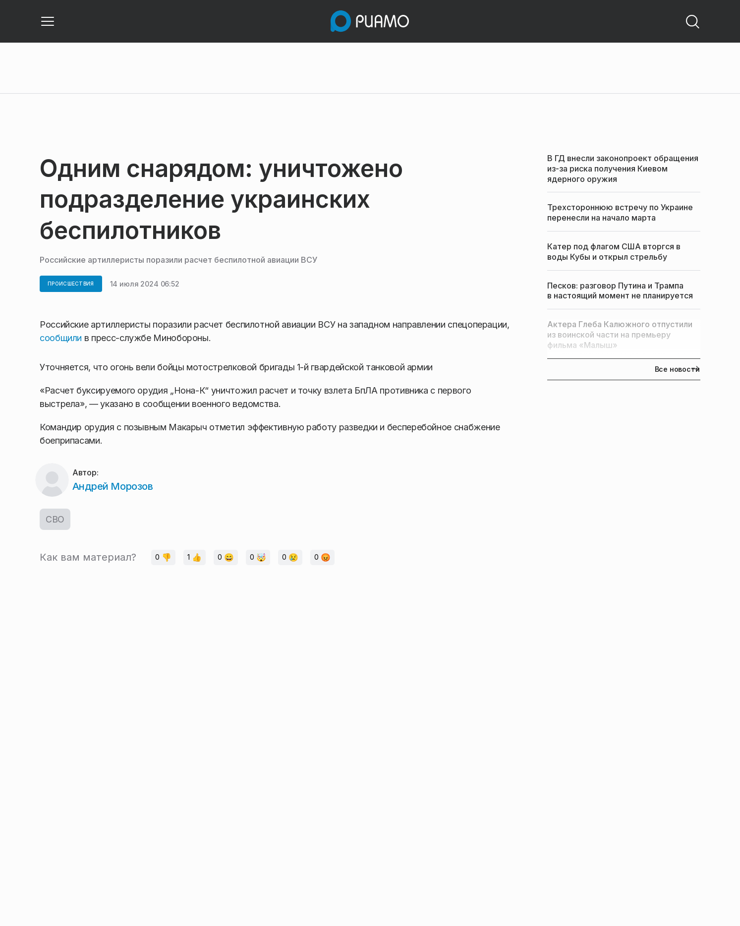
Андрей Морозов (112, 486)
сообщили (62, 338)
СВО (55, 519)
